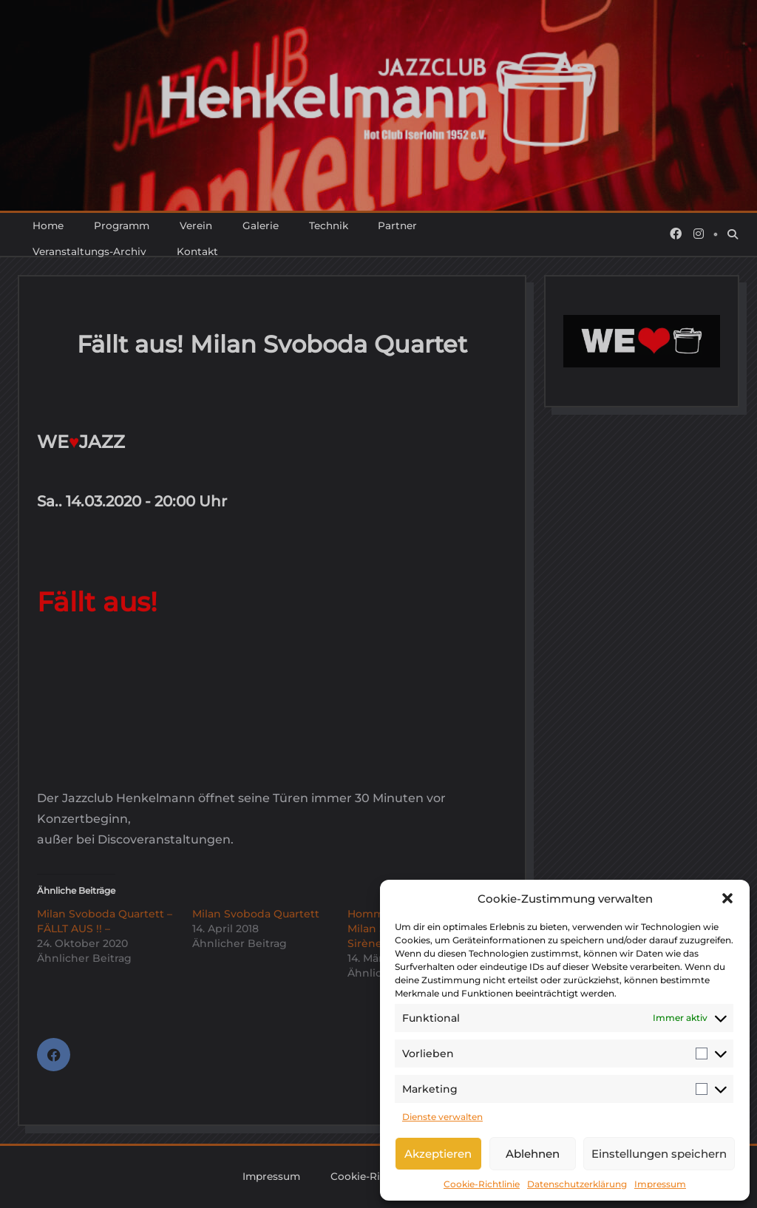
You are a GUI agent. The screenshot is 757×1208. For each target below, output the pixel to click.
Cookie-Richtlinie (482, 1184)
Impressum (660, 1184)
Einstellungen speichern (659, 1154)
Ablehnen (533, 1154)
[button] (727, 898)
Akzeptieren (438, 1154)
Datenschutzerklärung (577, 1184)
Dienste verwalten (442, 1116)
